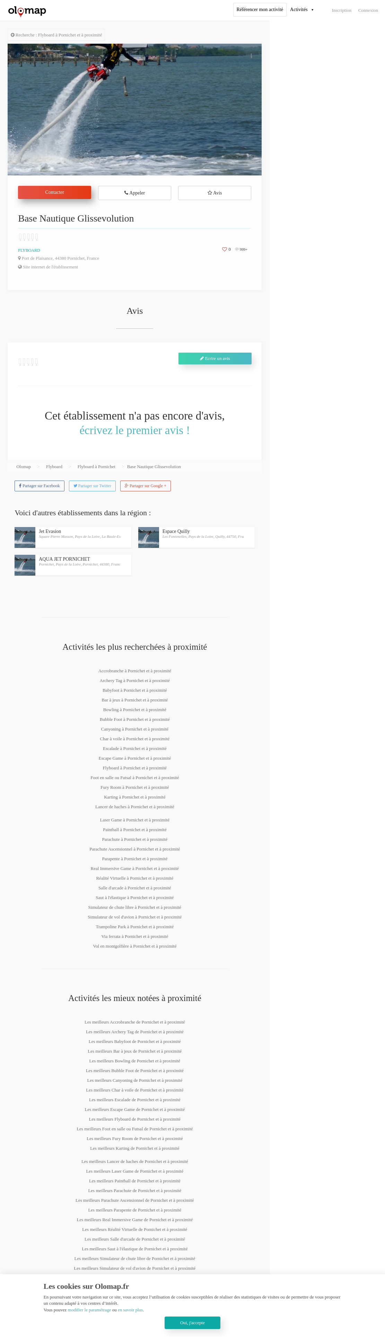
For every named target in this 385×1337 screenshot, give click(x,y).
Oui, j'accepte (192, 1322)
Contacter (54, 192)
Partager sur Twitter (92, 485)
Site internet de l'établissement (48, 266)
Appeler (134, 193)
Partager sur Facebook (39, 485)
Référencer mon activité (260, 9)
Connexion (368, 10)
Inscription (341, 10)
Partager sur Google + (145, 485)
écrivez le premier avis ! (134, 430)
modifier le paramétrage (89, 1309)
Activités (299, 9)
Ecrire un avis (215, 358)
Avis (215, 193)
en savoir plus (130, 1309)
